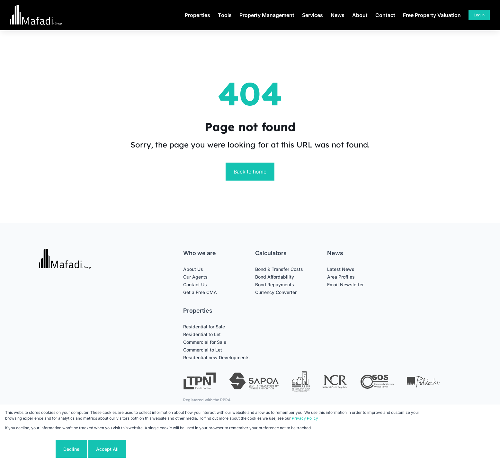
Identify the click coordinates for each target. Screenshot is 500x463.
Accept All (107, 449)
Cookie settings (30, 449)
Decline (71, 449)
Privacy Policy (305, 418)
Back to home (250, 171)
